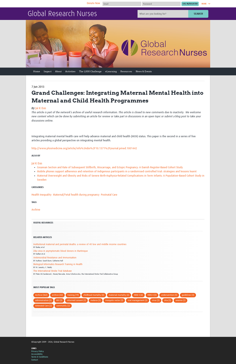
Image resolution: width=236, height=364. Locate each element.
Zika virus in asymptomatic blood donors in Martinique (60, 251)
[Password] (161, 4)
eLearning (111, 71)
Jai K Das (40, 108)
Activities (70, 71)
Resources (126, 71)
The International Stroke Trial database (52, 271)
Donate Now (93, 3)
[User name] (122, 4)
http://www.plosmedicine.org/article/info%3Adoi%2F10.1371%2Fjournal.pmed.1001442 (84, 148)
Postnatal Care (109, 194)
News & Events (144, 71)
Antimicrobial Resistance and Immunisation (54, 258)
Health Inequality (41, 194)
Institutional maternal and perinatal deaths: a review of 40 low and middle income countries (79, 244)
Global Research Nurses (62, 14)
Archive (36, 209)
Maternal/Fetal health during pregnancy (76, 194)
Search (198, 13)
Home (36, 71)
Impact (47, 71)
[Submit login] (190, 4)
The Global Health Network (55, 3)
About (58, 71)
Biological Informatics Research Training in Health (57, 264)
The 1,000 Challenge (90, 71)
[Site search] (163, 14)
